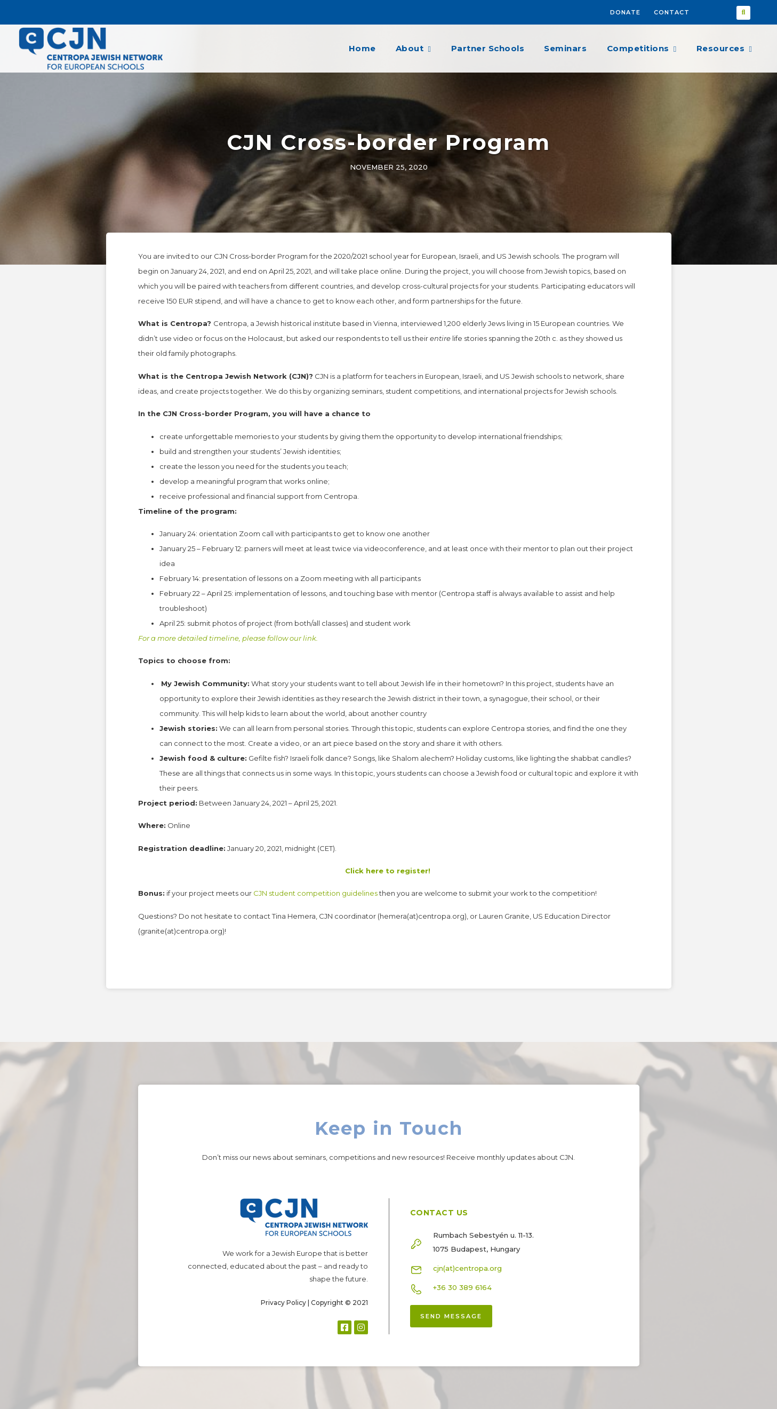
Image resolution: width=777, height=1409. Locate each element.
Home (362, 48)
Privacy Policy (283, 1303)
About (413, 48)
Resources (724, 48)
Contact (672, 12)
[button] (743, 13)
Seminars (565, 48)
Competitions (642, 48)
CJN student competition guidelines (315, 893)
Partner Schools (488, 48)
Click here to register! (387, 870)
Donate (625, 12)
